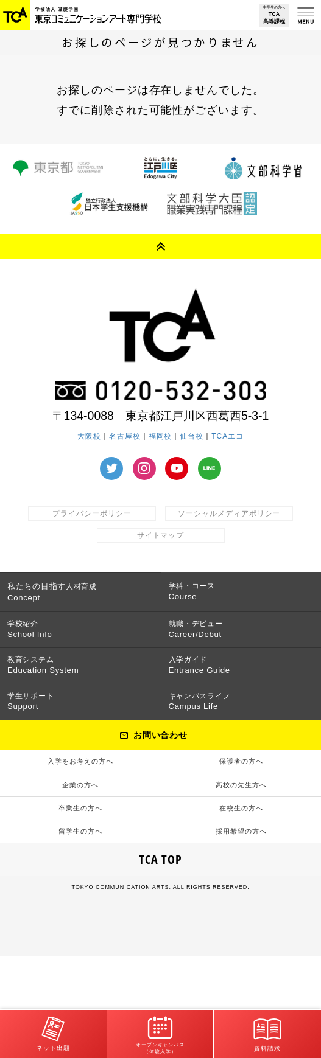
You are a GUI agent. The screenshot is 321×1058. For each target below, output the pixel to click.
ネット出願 (53, 1028)
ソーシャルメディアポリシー (229, 513)
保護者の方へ (241, 821)
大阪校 (89, 436)
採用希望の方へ (241, 927)
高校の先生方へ (241, 857)
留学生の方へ (80, 927)
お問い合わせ (160, 789)
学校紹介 (34, 647)
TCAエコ (227, 436)
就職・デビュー (212, 647)
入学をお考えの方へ (80, 821)
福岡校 (160, 436)
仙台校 (191, 436)
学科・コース (206, 597)
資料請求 (267, 1028)
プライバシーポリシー (92, 513)
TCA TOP (161, 961)
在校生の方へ (241, 892)
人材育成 (63, 597)
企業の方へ (80, 857)
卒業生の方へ (80, 892)
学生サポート (45, 748)
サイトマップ (161, 535)
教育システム (46, 698)
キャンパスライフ (218, 748)
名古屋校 (125, 436)
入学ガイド (203, 698)
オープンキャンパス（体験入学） (160, 1029)
